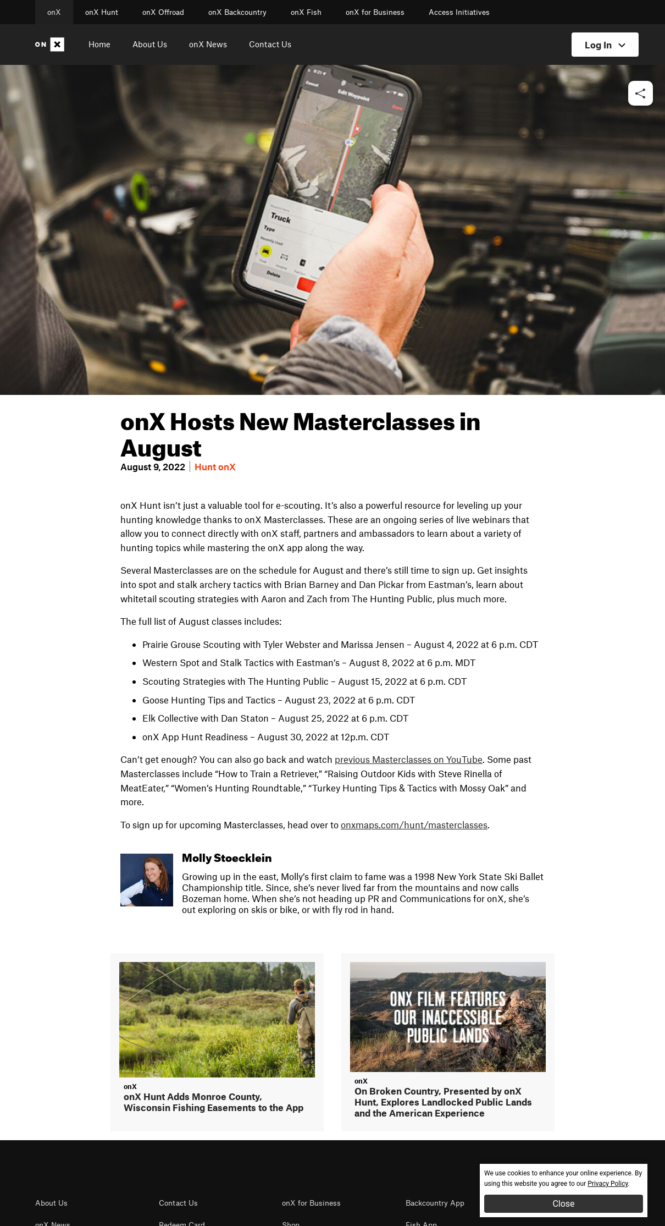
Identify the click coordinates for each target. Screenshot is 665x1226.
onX (54, 12)
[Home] (51, 44)
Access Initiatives (459, 12)
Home (99, 44)
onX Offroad (163, 12)
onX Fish (306, 12)
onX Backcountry (237, 12)
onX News (208, 44)
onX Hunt (101, 12)
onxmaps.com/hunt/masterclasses (414, 824)
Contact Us (270, 44)
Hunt (205, 466)
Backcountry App (435, 1202)
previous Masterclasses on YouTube (409, 759)
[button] (640, 93)
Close (563, 1203)
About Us (149, 44)
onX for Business (375, 12)
